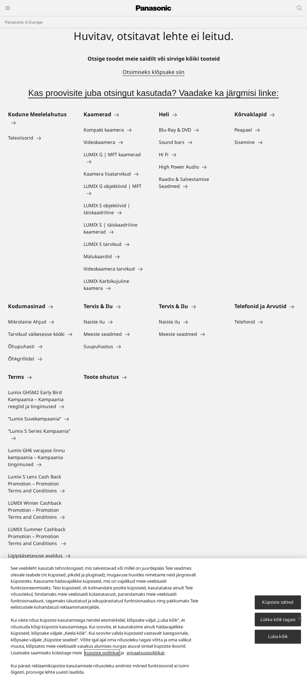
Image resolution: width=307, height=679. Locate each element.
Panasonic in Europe (24, 22)
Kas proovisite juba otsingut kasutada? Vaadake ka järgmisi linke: (153, 93)
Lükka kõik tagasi (277, 622)
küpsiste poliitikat (102, 655)
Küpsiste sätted (277, 605)
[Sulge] (299, 621)
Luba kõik (278, 639)
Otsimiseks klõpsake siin (153, 72)
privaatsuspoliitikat (145, 655)
